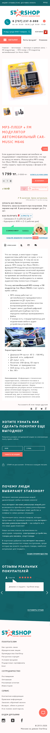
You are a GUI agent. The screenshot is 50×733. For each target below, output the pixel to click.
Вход (45, 2)
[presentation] (2, 593)
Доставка (25, 2)
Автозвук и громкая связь (34, 48)
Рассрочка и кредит (10, 657)
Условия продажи (10, 660)
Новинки (43, 40)
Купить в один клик (39, 174)
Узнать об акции (12, 454)
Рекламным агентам (10, 683)
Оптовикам (7, 680)
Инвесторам (7, 686)
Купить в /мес (39, 188)
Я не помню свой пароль (13, 709)
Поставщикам (8, 676)
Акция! (5, 2)
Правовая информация (12, 699)
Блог (4, 666)
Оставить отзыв (35, 610)
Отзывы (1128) (14, 2)
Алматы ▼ (26, 216)
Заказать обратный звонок (14, 702)
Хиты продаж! (30, 40)
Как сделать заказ (10, 647)
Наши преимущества (37, 554)
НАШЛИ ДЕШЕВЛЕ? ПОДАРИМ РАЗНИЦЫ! (27, 237)
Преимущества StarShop (12, 653)
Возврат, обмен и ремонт (13, 705)
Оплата (32, 2)
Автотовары (16, 48)
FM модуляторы (8, 50)
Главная (5, 48)
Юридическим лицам (11, 650)
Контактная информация (12, 696)
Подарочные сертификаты (13, 663)
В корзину (39, 181)
